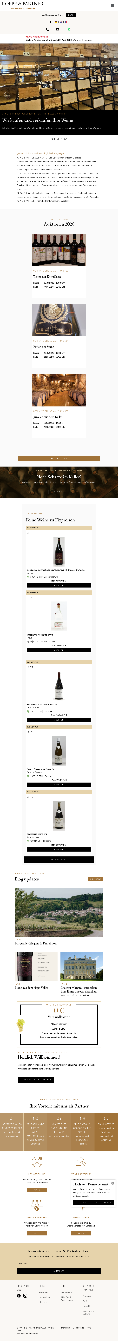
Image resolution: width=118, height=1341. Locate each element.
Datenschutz (78, 1328)
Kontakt (86, 1306)
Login (71, 15)
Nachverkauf (44, 1297)
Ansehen (59, 585)
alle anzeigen (59, 860)
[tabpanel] (59, 92)
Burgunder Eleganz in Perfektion (36, 943)
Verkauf (60, 181)
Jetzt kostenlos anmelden (36, 1080)
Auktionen (43, 1292)
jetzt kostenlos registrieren (93, 1202)
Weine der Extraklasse (59, 40)
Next (114, 94)
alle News (96, 879)
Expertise (87, 1296)
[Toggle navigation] (112, 5)
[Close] (112, 1183)
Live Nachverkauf (37, 36)
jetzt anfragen (59, 492)
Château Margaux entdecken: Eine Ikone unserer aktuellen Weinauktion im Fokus (79, 991)
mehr (37, 1190)
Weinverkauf (66, 1292)
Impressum (65, 1328)
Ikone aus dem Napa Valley (31, 988)
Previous (3, 94)
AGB (89, 1328)
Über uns (43, 1302)
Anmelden (59, 1271)
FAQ (85, 1301)
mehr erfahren (59, 139)
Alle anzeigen (59, 458)
